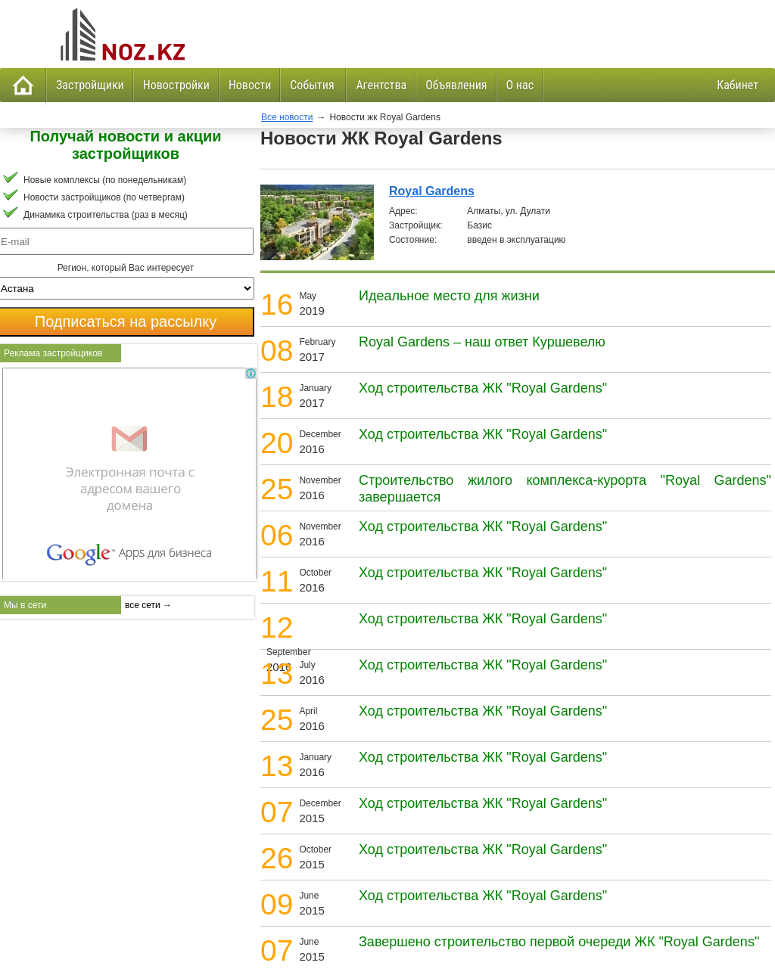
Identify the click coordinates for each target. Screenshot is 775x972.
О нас (520, 85)
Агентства (381, 85)
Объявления (456, 85)
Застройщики (90, 85)
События (313, 85)
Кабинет (737, 85)
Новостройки (176, 85)
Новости (250, 85)
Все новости (287, 117)
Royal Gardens (432, 191)
